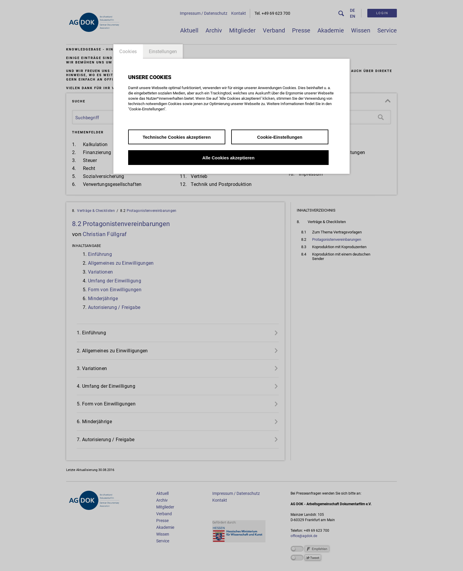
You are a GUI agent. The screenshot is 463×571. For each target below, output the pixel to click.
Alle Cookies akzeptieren (228, 157)
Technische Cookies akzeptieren (177, 137)
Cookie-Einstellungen (279, 137)
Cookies (128, 51)
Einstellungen (163, 51)
